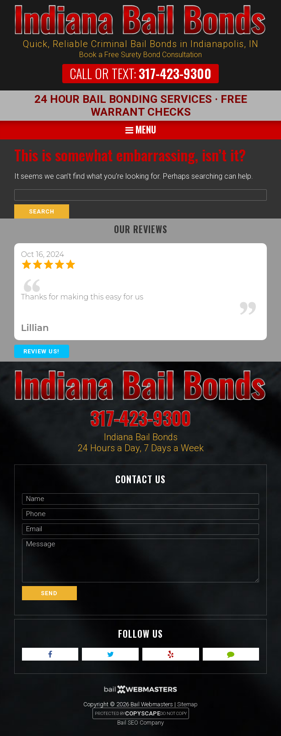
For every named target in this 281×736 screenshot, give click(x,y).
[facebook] (50, 654)
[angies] (231, 654)
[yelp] (170, 654)
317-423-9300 (140, 73)
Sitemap (187, 704)
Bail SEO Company (140, 722)
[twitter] (110, 654)
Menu (140, 129)
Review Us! (41, 351)
